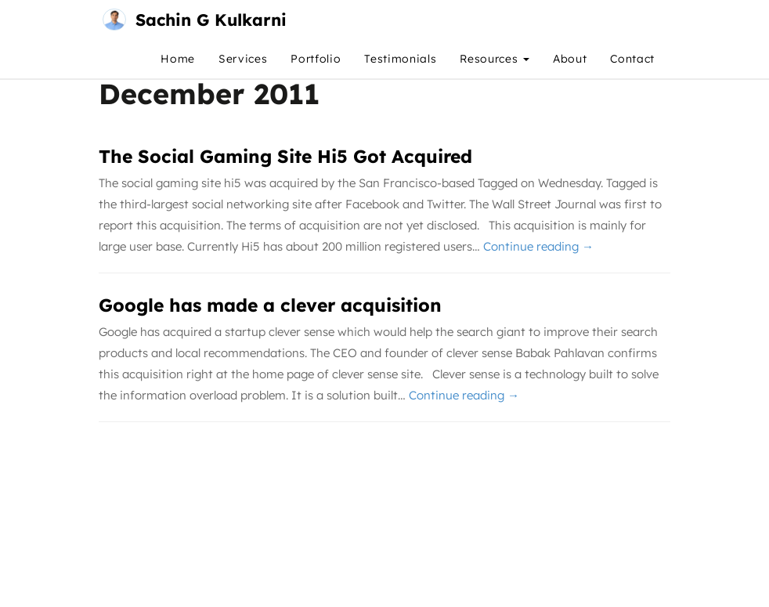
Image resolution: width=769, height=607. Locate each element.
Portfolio (316, 59)
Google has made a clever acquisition (270, 305)
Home (178, 59)
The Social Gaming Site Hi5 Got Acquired (285, 156)
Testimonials (400, 59)
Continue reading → (538, 246)
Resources (494, 59)
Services (242, 59)
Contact (632, 59)
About (570, 59)
